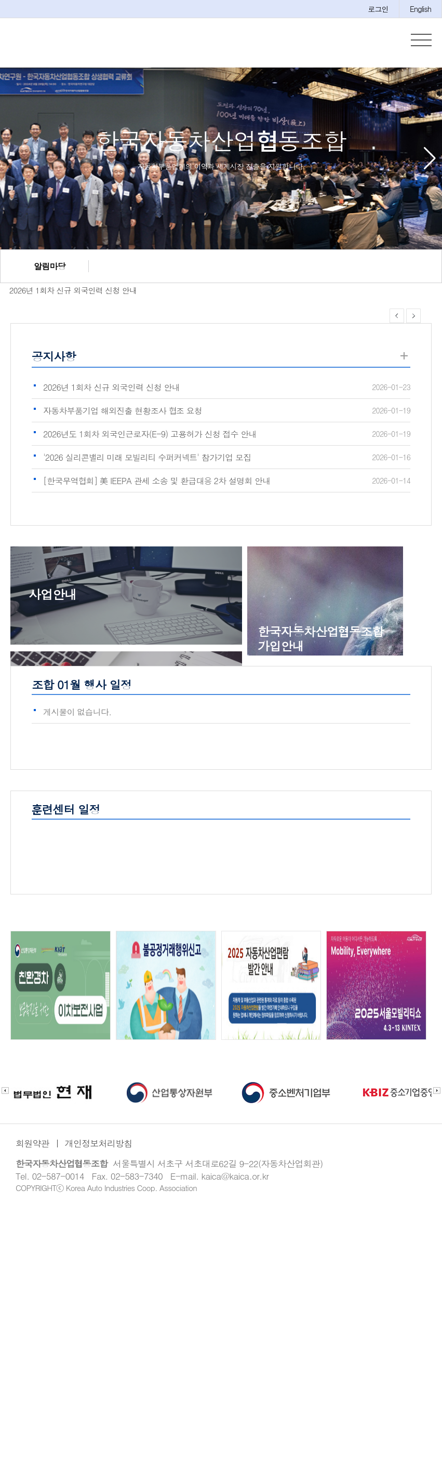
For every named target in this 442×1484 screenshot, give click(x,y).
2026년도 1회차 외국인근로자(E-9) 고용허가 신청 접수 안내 (150, 434)
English (420, 9)
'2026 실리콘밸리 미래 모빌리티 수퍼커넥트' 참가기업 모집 (147, 457)
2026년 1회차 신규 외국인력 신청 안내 (69, 290)
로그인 (378, 9)
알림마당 (49, 266)
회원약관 (32, 1143)
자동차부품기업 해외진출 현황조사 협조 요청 (122, 411)
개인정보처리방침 (98, 1143)
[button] (430, 158)
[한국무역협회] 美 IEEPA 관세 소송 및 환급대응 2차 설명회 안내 (156, 481)
